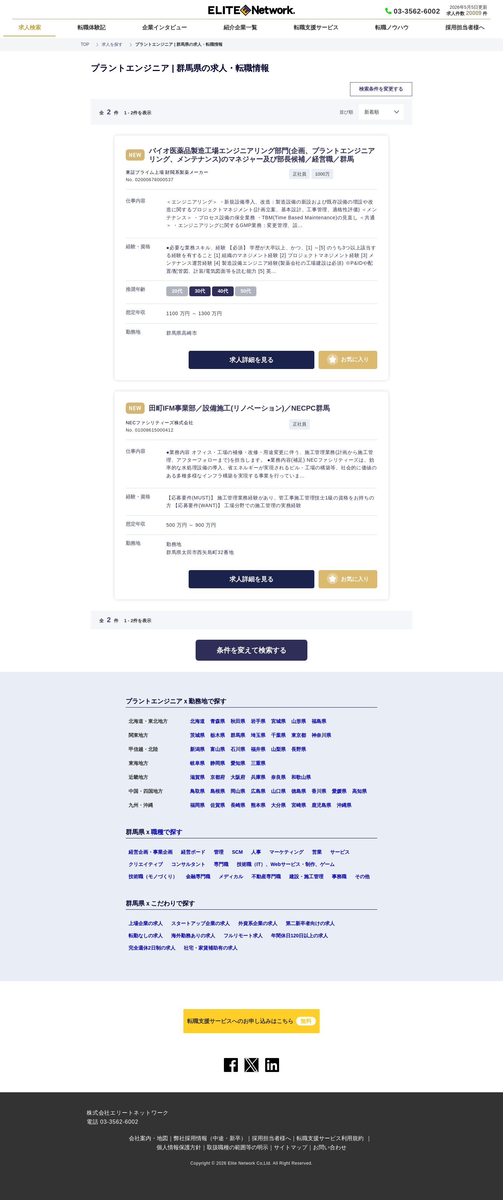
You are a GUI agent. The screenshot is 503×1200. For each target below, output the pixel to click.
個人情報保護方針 (178, 1147)
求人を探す (112, 44)
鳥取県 (197, 791)
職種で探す (166, 832)
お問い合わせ (330, 1147)
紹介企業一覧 (240, 27)
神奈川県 (321, 735)
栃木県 (217, 735)
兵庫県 (258, 777)
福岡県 (197, 805)
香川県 (319, 791)
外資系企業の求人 (257, 923)
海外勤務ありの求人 (193, 935)
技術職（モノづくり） (153, 876)
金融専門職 (198, 876)
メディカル (231, 876)
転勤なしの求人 (146, 935)
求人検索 (30, 27)
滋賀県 (197, 777)
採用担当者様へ (464, 27)
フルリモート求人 (243, 935)
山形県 (298, 721)
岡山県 (238, 791)
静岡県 (217, 763)
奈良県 (278, 777)
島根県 (217, 791)
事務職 (339, 876)
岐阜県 (197, 763)
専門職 (221, 864)
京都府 (217, 777)
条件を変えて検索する (251, 650)
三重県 (258, 763)
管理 (219, 852)
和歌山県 (301, 777)
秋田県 (238, 721)
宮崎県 (298, 805)
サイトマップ (290, 1147)
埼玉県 (258, 735)
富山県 (217, 749)
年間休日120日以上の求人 (299, 935)
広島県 (258, 791)
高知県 (359, 791)
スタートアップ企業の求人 (200, 923)
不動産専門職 (266, 876)
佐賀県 (217, 805)
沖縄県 (344, 805)
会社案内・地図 (148, 1138)
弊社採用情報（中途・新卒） (210, 1138)
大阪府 (238, 777)
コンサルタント (188, 864)
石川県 (238, 749)
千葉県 (278, 735)
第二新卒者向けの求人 (310, 923)
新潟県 (197, 749)
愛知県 (238, 763)
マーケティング (286, 852)
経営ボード (193, 852)
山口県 (278, 791)
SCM (237, 852)
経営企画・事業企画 (151, 852)
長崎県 (238, 805)
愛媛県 (339, 791)
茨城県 (197, 735)
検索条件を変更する (381, 89)
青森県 (217, 721)
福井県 (258, 749)
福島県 (319, 721)
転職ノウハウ (392, 27)
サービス (340, 852)
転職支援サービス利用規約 (330, 1138)
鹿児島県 (321, 805)
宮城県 (278, 721)
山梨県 (278, 749)
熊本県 (258, 805)
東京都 (298, 735)
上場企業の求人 (146, 923)
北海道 (197, 721)
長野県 (298, 749)
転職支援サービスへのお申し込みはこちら (251, 1021)
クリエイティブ (146, 864)
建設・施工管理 (306, 876)
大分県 (278, 805)
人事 (256, 852)
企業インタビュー (164, 27)
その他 (362, 876)
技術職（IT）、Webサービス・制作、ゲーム (286, 864)
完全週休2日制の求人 (152, 948)
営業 (317, 852)
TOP (85, 44)
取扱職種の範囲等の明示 (237, 1147)
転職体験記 (91, 27)
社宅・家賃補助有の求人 (211, 948)
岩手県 (258, 721)
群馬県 (238, 735)
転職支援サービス (316, 27)
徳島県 (298, 791)
